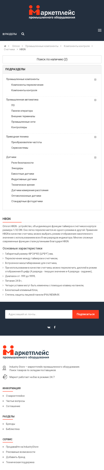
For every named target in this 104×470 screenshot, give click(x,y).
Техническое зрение (23, 184)
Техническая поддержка (20, 462)
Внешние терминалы (23, 116)
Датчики (11, 157)
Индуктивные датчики (24, 179)
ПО (13, 105)
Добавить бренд (15, 457)
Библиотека (13, 429)
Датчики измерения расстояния (29, 190)
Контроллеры (19, 127)
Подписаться (85, 314)
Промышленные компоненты (22, 79)
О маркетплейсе (15, 395)
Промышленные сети (23, 121)
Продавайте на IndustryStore (22, 446)
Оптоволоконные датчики (26, 195)
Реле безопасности (22, 162)
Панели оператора (22, 110)
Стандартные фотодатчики (27, 201)
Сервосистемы (19, 147)
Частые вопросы (15, 401)
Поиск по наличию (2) (52, 59)
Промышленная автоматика (22, 99)
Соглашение (13, 406)
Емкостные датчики (22, 173)
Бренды (10, 424)
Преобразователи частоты (26, 142)
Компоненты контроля (24, 90)
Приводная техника (17, 136)
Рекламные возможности (20, 452)
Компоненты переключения (27, 84)
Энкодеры (17, 168)
